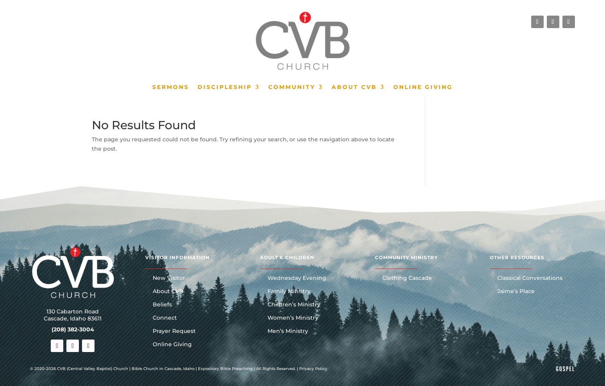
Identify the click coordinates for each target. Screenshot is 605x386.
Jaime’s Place (516, 291)
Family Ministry (289, 291)
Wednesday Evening (297, 278)
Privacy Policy (313, 368)
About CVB (354, 87)
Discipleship (225, 87)
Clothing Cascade (407, 278)
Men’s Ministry (288, 331)
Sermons (170, 87)
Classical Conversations (529, 278)
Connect (165, 318)
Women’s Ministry (293, 318)
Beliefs (162, 305)
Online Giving (423, 87)
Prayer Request (174, 331)
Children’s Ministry (294, 305)
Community (291, 87)
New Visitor (169, 278)
